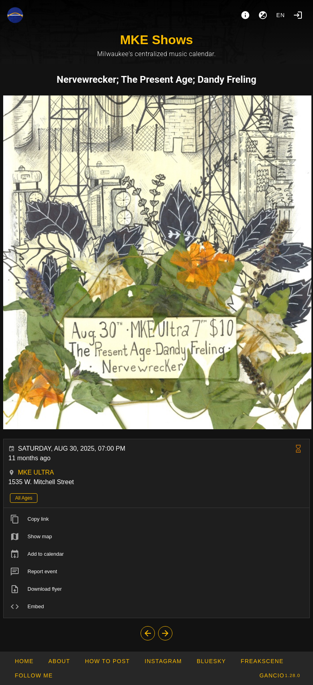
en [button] (280, 15)
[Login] (298, 15)
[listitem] (156, 519)
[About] (245, 15)
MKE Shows (156, 40)
